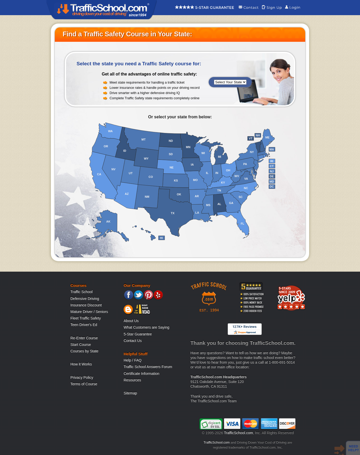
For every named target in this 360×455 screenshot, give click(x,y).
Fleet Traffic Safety (85, 318)
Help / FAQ (132, 360)
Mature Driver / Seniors (89, 312)
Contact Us (133, 341)
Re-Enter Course (84, 338)
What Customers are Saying (146, 327)
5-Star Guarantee (138, 334)
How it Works (81, 364)
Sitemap (130, 393)
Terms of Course (83, 384)
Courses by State (84, 351)
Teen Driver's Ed (83, 325)
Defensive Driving (84, 298)
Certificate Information (141, 373)
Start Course (80, 344)
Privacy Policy (81, 377)
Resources (132, 380)
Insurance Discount (86, 305)
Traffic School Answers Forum (148, 367)
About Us (131, 321)
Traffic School (81, 292)
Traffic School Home (101, 9)
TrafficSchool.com (238, 433)
